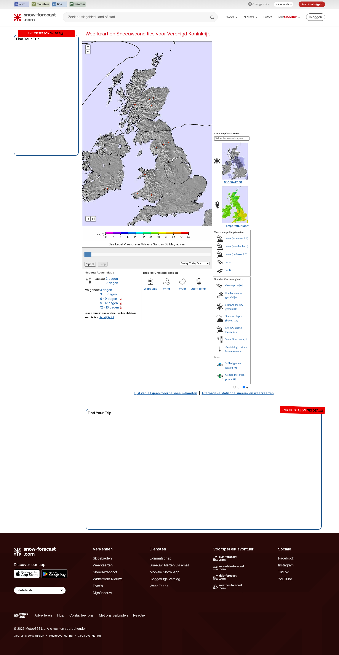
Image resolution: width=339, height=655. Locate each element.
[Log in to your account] (315, 17)
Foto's (268, 17)
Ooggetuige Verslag (165, 579)
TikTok (283, 572)
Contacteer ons (81, 615)
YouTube (285, 579)
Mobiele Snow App (164, 572)
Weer (232, 17)
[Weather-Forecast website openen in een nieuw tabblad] (77, 4)
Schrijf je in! (106, 317)
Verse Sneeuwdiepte (236, 339)
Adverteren (43, 615)
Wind (166, 288)
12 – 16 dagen (109, 307)
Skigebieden (102, 558)
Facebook (286, 558)
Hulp (60, 615)
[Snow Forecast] (35, 17)
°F (247, 387)
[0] (241, 285)
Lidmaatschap (160, 558)
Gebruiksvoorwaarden (29, 635)
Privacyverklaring (61, 635)
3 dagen (112, 278)
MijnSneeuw (102, 593)
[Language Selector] (40, 590)
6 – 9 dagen (108, 298)
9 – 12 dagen (109, 303)
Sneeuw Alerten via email (169, 565)
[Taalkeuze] (283, 4)
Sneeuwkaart (233, 182)
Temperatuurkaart (236, 225)
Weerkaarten (103, 565)
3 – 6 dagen (108, 294)
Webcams (150, 288)
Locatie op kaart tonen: (227, 133)
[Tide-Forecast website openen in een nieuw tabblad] (59, 4)
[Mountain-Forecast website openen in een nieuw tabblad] (40, 4)
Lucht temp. (198, 288)
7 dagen (112, 283)
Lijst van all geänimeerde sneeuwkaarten (165, 393)
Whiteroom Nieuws (108, 579)
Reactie (139, 615)
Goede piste (232, 285)
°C (238, 387)
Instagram (286, 565)
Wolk (228, 270)
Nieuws (250, 17)
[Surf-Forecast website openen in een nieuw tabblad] (21, 4)
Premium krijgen (312, 4)
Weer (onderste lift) (236, 254)
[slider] (87, 254)
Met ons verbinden (113, 615)
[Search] (212, 17)
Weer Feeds (159, 586)
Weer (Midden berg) (236, 246)
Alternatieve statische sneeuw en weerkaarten (238, 393)
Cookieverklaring (89, 635)
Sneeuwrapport (105, 572)
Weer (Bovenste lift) (236, 238)
